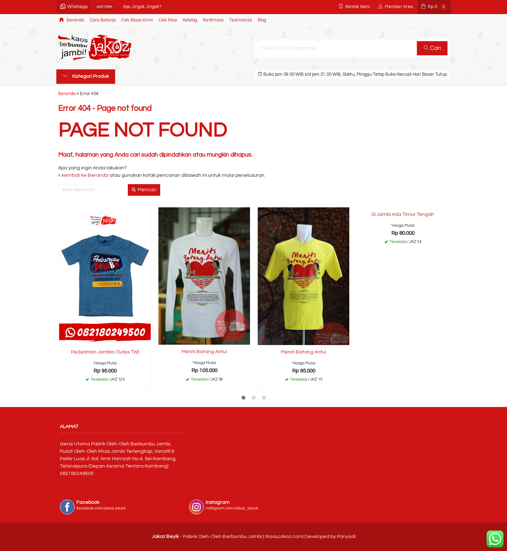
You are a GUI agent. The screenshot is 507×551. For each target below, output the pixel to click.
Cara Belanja (103, 20)
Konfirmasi (213, 20)
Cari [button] (432, 48)
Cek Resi (168, 20)
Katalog (190, 20)
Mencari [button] (144, 189)
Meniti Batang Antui (204, 351)
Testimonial (240, 20)
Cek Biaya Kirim (137, 20)
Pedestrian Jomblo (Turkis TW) (105, 352)
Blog (262, 20)
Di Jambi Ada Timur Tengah (402, 214)
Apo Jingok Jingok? (142, 7)
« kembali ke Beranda (83, 175)
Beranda (71, 20)
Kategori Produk (86, 76)
